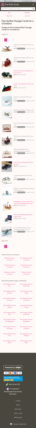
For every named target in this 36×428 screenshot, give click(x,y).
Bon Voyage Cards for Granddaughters (9, 320)
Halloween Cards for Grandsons (10, 273)
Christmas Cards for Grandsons (9, 266)
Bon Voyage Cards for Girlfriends (26, 313)
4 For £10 (27, 16)
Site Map (18, 409)
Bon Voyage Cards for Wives (26, 341)
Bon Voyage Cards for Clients (26, 292)
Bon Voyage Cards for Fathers (9, 306)
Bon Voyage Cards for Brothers (9, 292)
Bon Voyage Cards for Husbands (26, 327)
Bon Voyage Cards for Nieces (9, 341)
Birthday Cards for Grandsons (9, 259)
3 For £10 (9, 16)
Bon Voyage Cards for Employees (26, 299)
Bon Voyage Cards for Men (9, 334)
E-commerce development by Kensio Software (13, 391)
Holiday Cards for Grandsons (26, 273)
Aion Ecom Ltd (13, 384)
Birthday (27, 12)
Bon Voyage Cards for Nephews (26, 334)
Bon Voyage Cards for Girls (9, 313)
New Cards (18, 413)
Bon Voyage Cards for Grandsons (26, 259)
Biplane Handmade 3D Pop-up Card (24, 110)
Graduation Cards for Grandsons (26, 266)
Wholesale (18, 417)
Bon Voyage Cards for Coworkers (9, 299)
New (9, 12)
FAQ (18, 405)
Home (18, 401)
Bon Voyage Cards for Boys (9, 285)
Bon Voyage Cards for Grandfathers (26, 320)
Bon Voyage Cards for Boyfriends (26, 285)
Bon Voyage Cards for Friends (26, 306)
